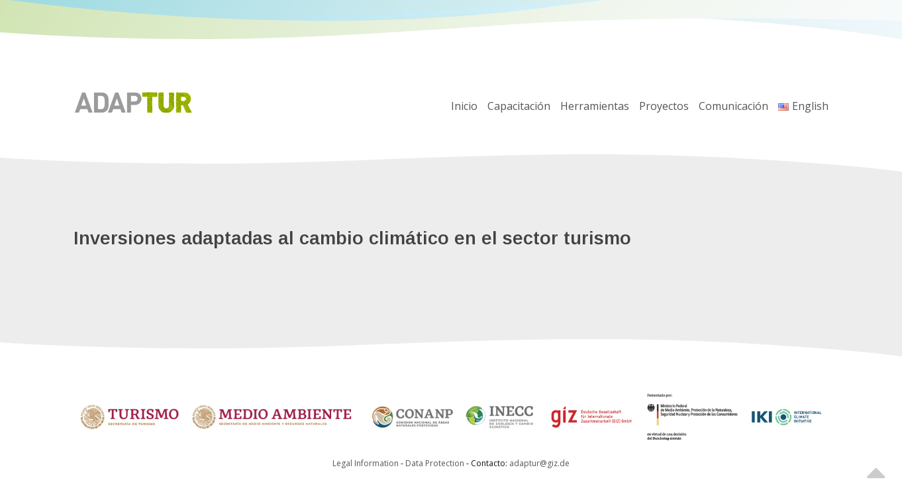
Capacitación (518, 106)
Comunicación (733, 106)
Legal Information (365, 463)
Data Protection (435, 463)
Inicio (464, 106)
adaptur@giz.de (539, 463)
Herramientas (594, 106)
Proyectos (664, 106)
